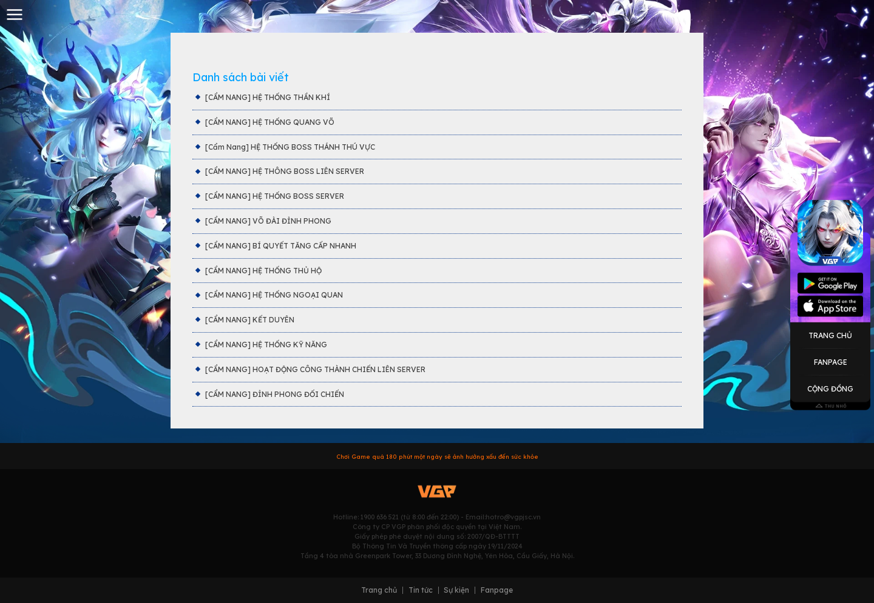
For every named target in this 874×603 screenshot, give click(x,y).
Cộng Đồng (830, 388)
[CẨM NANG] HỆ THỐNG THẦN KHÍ (267, 97)
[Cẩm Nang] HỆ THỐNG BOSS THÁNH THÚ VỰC (290, 147)
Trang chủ (379, 590)
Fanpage (830, 362)
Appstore (830, 305)
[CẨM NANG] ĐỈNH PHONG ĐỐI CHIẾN (274, 394)
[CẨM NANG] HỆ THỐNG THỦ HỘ (263, 270)
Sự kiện (456, 590)
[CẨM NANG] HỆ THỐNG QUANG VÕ (269, 122)
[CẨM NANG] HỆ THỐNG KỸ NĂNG (266, 344)
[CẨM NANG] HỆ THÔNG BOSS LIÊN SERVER (284, 171)
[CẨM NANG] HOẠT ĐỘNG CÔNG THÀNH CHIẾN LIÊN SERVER (315, 369)
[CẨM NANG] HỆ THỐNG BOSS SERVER (274, 196)
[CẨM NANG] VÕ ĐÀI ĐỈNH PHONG (268, 220)
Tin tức (420, 590)
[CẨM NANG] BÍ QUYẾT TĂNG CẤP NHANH (280, 245)
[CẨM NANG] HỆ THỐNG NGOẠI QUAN (274, 294)
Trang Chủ (830, 334)
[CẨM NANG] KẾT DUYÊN (249, 319)
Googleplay (830, 284)
